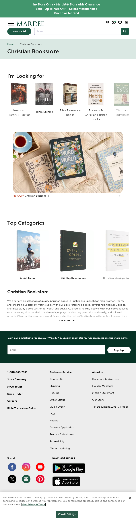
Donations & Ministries (105, 379)
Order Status (57, 399)
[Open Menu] (11, 23)
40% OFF (18, 195)
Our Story (98, 399)
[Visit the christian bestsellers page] (116, 196)
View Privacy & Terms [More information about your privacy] (33, 504)
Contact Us (56, 379)
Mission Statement (103, 392)
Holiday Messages (102, 385)
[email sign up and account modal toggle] (114, 22)
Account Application (62, 427)
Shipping (55, 385)
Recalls (54, 420)
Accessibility (57, 441)
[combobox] (77, 31)
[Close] (130, 498)
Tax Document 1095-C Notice (110, 406)
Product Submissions (62, 434)
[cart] (126, 22)
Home (10, 44)
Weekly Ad (19, 31)
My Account (14, 386)
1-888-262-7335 (17, 372)
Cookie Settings (66, 514)
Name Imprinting (60, 448)
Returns (54, 392)
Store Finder (15, 393)
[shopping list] (120, 22)
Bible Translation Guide (21, 408)
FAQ (52, 413)
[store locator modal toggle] (107, 22)
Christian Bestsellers (37, 195)
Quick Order (57, 406)
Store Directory (16, 379)
